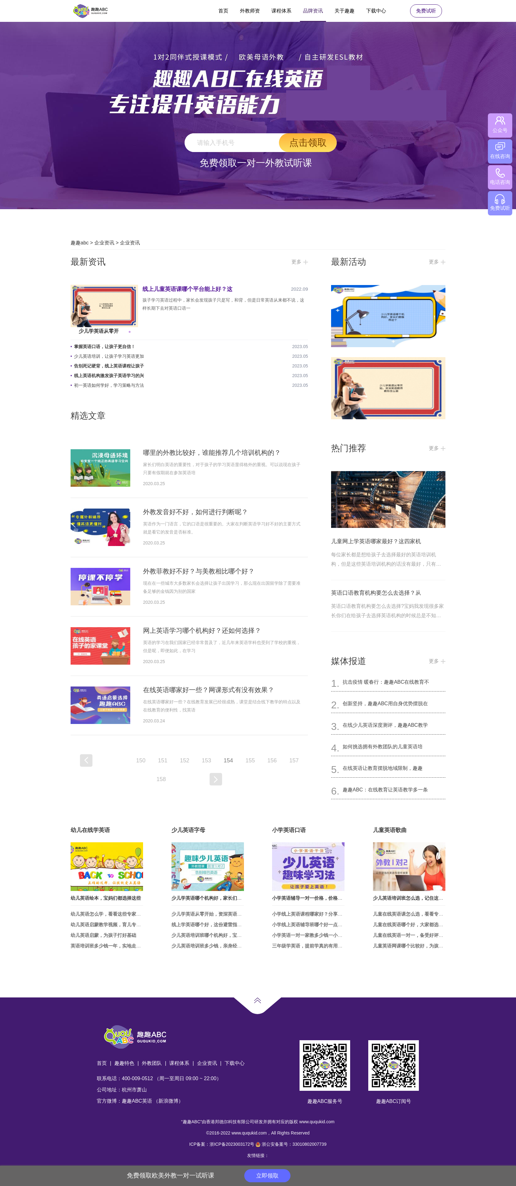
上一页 (86, 760)
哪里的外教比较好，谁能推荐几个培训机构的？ (212, 452)
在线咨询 (500, 150)
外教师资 (250, 10)
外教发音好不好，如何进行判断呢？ (195, 512)
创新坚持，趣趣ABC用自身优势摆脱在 (385, 703)
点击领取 (308, 142)
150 (141, 760)
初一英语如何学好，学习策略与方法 (109, 385)
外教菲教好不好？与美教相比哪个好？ (199, 571)
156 (272, 760)
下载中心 (376, 10)
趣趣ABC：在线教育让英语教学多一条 (385, 789)
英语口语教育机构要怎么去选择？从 (376, 593)
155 (250, 760)
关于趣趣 (345, 10)
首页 (223, 10)
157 (294, 760)
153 (206, 760)
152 (184, 760)
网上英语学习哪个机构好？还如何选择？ (202, 630)
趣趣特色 (124, 1063)
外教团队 (152, 1063)
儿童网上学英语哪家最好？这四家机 (376, 541)
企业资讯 (104, 242)
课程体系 (281, 10)
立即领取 (267, 1176)
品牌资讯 (313, 10)
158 (161, 779)
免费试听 (426, 10)
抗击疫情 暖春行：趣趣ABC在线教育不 (386, 682)
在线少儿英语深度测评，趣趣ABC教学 (385, 725)
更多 (296, 261)
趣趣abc (80, 242)
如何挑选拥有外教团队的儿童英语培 (383, 746)
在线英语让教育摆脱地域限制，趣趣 (383, 768)
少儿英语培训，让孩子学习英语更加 (109, 356)
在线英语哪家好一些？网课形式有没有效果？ (208, 690)
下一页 (216, 779)
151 (162, 760)
